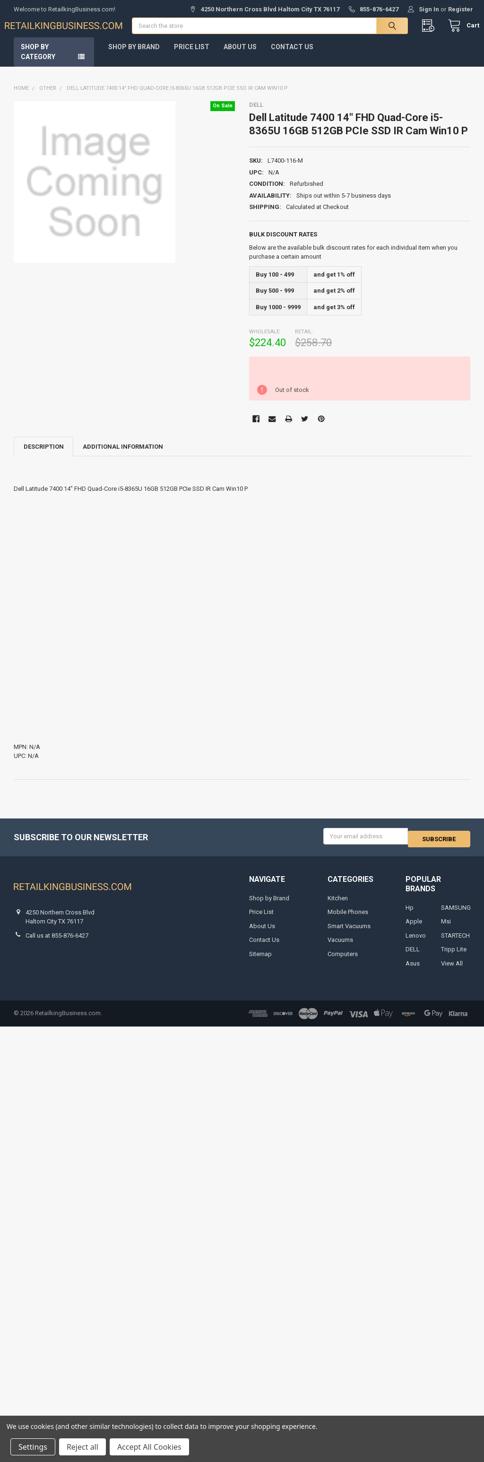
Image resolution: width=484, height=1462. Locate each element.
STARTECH (455, 942)
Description (44, 456)
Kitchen (338, 904)
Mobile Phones (348, 918)
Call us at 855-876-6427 (57, 942)
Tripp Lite (454, 955)
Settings (32, 1447)
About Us (240, 56)
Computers (343, 960)
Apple (414, 927)
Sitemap (260, 960)
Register (460, 9)
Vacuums (340, 946)
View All (452, 970)
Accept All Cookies (149, 1447)
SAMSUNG (456, 914)
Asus (413, 970)
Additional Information (123, 456)
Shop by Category (38, 61)
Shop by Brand (134, 56)
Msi (446, 927)
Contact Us (292, 56)
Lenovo (416, 942)
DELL (413, 955)
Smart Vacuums (349, 932)
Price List (191, 56)
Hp (410, 914)
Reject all (82, 1447)
